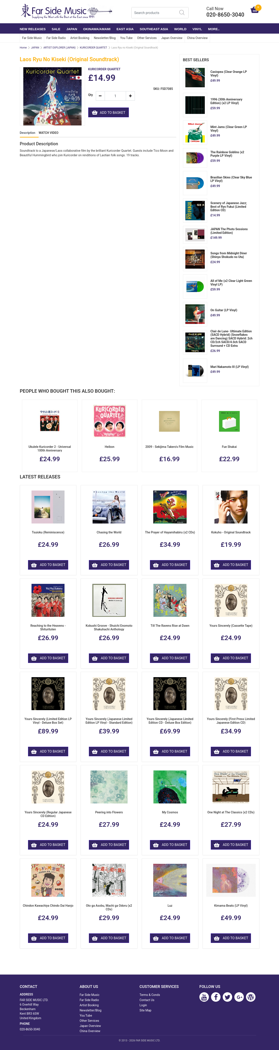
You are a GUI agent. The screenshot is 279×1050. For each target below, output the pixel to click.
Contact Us (147, 1000)
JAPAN (71, 29)
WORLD (180, 29)
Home (23, 47)
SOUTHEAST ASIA (154, 29)
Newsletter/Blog (105, 38)
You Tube (126, 38)
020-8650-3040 (30, 1029)
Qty (90, 95)
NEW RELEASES (33, 29)
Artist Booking (79, 38)
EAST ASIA (125, 29)
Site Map (145, 1010)
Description (27, 132)
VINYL (197, 29)
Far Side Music (32, 38)
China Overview (197, 38)
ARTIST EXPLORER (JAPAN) (59, 47)
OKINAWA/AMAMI (96, 29)
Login (143, 1005)
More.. (213, 29)
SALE (56, 29)
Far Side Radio (56, 38)
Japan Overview (172, 38)
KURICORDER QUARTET (93, 47)
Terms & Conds (150, 995)
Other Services (147, 38)
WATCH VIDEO (48, 132)
